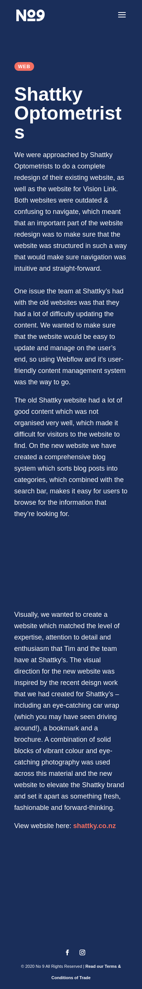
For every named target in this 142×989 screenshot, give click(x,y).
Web (24, 66)
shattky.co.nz (94, 826)
